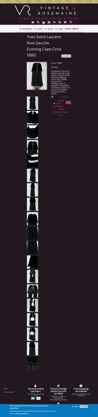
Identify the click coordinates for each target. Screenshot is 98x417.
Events (57, 112)
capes (58, 103)
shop (66, 55)
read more (65, 97)
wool (61, 106)
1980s (61, 109)
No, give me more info (21, 413)
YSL (61, 115)
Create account (8, 392)
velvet (55, 106)
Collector (65, 112)
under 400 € (72, 28)
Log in (5, 388)
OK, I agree (75, 406)
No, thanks (84, 406)
